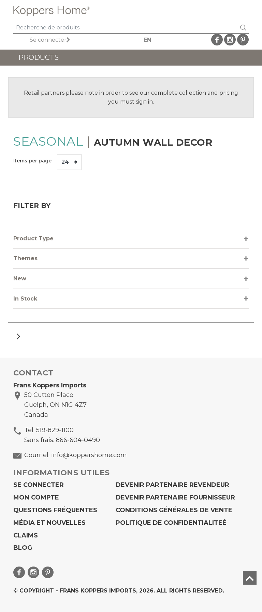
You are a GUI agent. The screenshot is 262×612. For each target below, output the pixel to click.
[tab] (131, 239)
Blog (22, 547)
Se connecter (48, 40)
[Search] (125, 28)
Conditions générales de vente (174, 510)
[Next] (18, 336)
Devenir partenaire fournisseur (175, 497)
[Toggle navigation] (241, 11)
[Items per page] (69, 162)
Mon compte (36, 497)
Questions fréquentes (55, 510)
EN (147, 40)
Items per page (32, 161)
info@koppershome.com (89, 455)
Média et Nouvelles (49, 523)
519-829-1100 (55, 430)
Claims (25, 535)
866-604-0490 (78, 440)
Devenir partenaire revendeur (172, 485)
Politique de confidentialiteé (171, 523)
